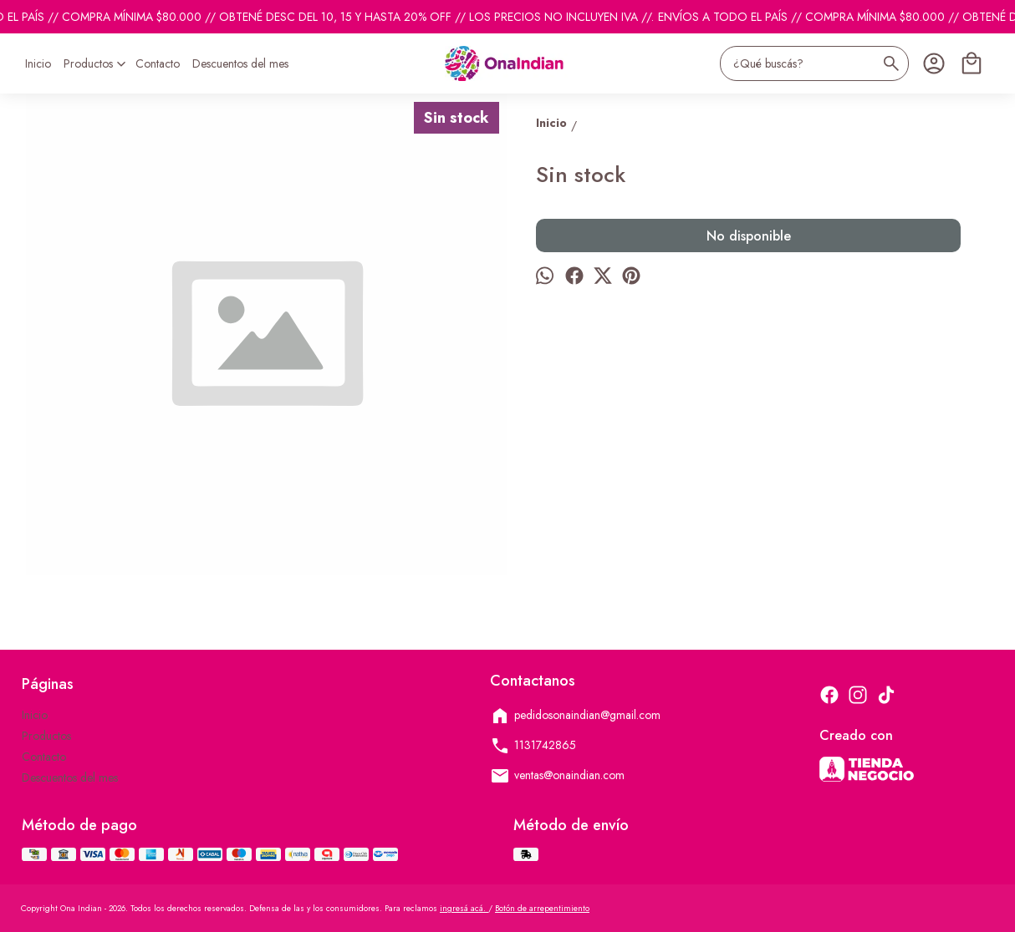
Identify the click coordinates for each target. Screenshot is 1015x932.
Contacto (157, 63)
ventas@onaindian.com (557, 776)
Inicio (38, 63)
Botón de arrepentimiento (542, 908)
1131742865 (533, 746)
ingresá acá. (464, 908)
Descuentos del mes (240, 63)
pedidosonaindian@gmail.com (575, 716)
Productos (97, 63)
